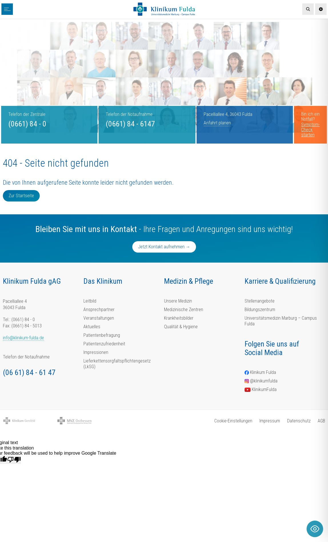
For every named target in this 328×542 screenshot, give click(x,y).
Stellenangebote (260, 301)
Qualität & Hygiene (181, 326)
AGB (321, 421)
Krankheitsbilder (178, 318)
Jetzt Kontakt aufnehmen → (164, 246)
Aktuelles (91, 326)
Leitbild (89, 301)
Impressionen (95, 352)
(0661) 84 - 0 (27, 124)
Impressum (269, 421)
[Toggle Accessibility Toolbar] (315, 529)
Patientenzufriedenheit (104, 343)
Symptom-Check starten (310, 130)
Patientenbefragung (101, 335)
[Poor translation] (14, 460)
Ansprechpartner (99, 309)
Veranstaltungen (98, 318)
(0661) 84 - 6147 (130, 124)
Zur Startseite (21, 195)
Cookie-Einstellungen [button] (233, 421)
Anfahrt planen (217, 123)
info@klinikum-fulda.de (23, 337)
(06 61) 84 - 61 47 (29, 372)
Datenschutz (299, 421)
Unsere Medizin (178, 301)
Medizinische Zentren (183, 309)
